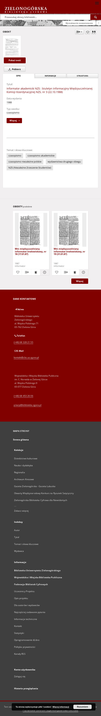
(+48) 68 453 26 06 (23, 395)
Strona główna (21, 439)
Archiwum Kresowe (24, 479)
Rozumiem (82, 707)
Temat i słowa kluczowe (26, 544)
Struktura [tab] (82, 76)
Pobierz (14, 69)
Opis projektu (21, 598)
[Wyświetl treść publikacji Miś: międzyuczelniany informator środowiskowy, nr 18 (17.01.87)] (35, 272)
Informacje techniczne (25, 619)
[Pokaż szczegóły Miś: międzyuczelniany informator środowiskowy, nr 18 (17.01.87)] (44, 272)
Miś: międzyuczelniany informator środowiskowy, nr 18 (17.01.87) (30, 251)
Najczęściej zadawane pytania (29, 612)
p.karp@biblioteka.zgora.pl (27, 405)
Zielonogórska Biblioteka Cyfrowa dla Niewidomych (40, 500)
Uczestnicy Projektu (24, 591)
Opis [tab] (18, 76)
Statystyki (19, 633)
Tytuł (16, 537)
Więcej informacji (61, 707)
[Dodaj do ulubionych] (87, 31)
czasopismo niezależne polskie (24, 161)
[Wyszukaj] (95, 17)
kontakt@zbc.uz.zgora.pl (26, 357)
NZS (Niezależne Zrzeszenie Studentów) (29, 167)
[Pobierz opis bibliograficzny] (26, 272)
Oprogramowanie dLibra (27, 640)
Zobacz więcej (21, 510)
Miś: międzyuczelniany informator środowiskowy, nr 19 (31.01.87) (69, 251)
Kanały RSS (19, 653)
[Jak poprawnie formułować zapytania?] (98, 23)
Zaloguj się (19, 676)
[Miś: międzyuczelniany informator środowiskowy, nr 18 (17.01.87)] (31, 230)
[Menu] (96, 3)
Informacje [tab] (50, 76)
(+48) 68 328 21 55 (23, 342)
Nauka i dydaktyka (23, 465)
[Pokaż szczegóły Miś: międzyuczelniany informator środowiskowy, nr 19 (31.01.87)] (83, 272)
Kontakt (18, 626)
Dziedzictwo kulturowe (26, 458)
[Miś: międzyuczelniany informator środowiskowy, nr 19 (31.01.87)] (70, 230)
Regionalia (19, 472)
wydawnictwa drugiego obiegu (64, 161)
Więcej (79, 281)
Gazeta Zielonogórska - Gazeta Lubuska (34, 486)
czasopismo (13, 112)
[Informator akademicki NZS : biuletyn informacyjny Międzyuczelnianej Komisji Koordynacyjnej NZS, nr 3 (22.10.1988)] (12, 46)
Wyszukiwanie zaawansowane (79, 23)
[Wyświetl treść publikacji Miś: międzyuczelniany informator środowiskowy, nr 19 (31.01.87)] (74, 272)
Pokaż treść (15, 60)
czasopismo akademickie (40, 155)
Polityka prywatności (24, 646)
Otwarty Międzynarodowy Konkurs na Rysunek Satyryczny (44, 493)
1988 (9, 102)
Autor (17, 530)
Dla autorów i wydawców (27, 605)
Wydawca (19, 551)
